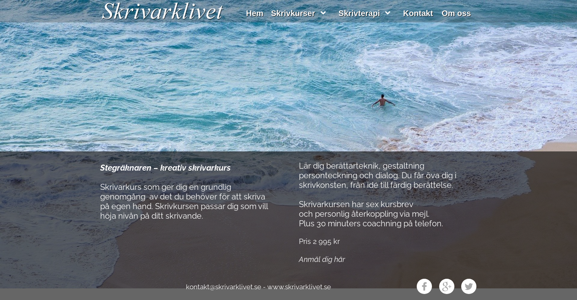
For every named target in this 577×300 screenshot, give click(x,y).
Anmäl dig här (322, 259)
